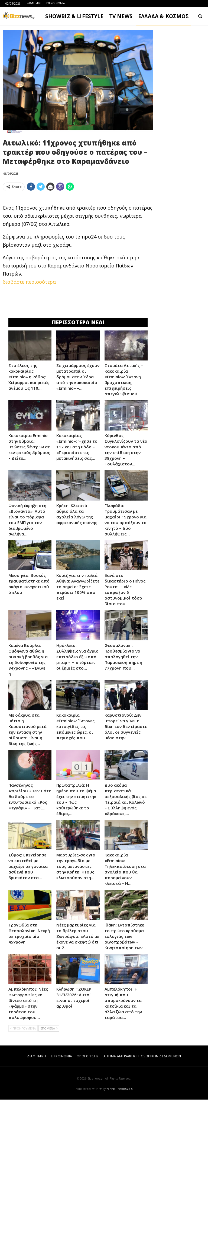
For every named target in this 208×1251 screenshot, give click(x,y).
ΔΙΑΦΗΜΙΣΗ (35, 3)
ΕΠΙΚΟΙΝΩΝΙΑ (55, 3)
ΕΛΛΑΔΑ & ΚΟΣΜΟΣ (163, 16)
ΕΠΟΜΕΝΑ (48, 1180)
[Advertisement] (78, 233)
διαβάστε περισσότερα (29, 357)
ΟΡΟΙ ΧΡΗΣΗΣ (88, 1207)
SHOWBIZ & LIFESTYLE (74, 16)
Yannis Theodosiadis (119, 1240)
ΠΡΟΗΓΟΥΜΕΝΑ (23, 1180)
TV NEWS (120, 16)
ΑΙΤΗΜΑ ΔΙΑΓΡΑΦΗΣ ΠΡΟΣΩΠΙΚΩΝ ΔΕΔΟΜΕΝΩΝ (142, 1207)
